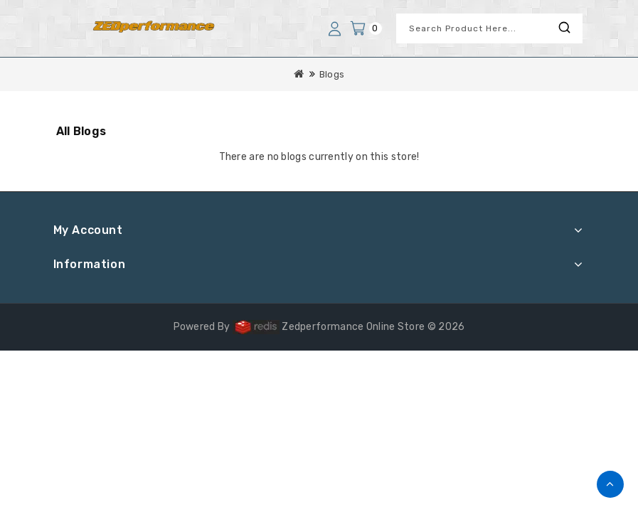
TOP (610, 484)
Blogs (332, 74)
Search (565, 27)
